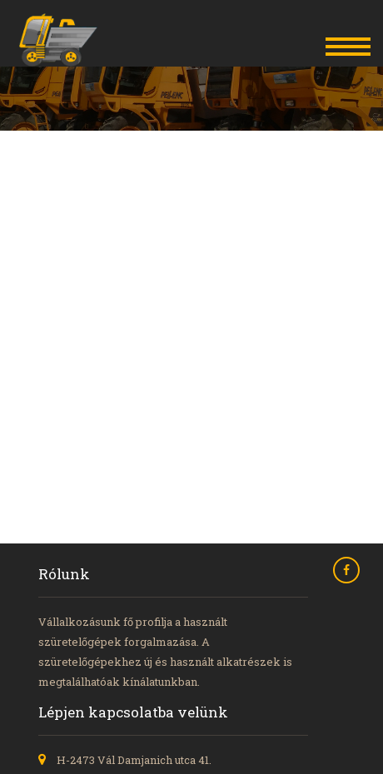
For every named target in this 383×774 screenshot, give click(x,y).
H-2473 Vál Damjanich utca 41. (134, 759)
